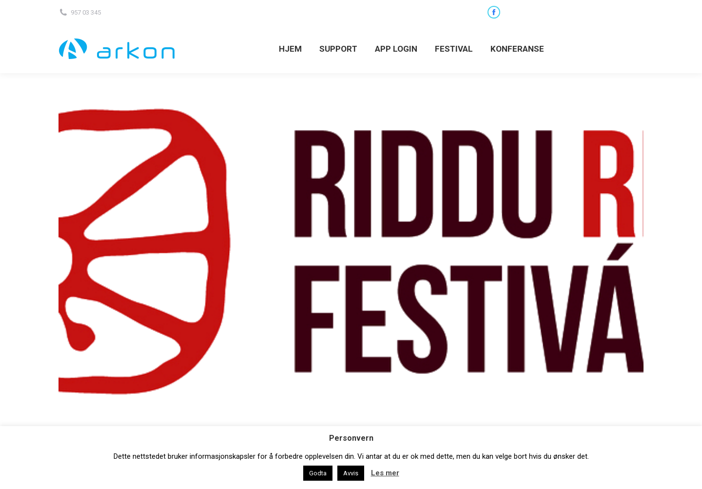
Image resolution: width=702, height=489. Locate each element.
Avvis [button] (350, 473)
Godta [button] (318, 473)
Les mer (385, 473)
